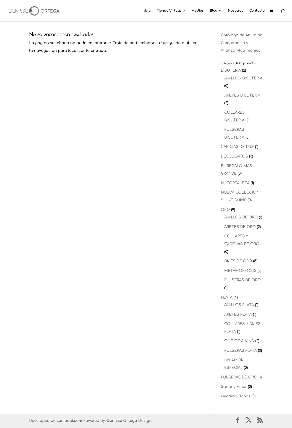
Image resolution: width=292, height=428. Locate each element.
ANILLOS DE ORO (241, 217)
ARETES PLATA (238, 314)
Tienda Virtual (169, 10)
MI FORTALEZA (235, 183)
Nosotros (235, 10)
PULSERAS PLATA (240, 351)
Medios (197, 10)
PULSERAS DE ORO (242, 280)
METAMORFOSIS (240, 271)
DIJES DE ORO (238, 261)
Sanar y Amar (234, 387)
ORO (225, 210)
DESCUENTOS (234, 156)
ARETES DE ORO (240, 227)
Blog (213, 10)
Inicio (146, 10)
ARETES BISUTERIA (242, 95)
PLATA (226, 297)
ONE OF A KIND (239, 341)
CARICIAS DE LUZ (237, 147)
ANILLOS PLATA (239, 305)
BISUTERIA (231, 70)
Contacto (257, 10)
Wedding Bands (235, 396)
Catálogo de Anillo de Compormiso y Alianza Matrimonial (241, 43)
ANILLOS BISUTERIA (243, 78)
